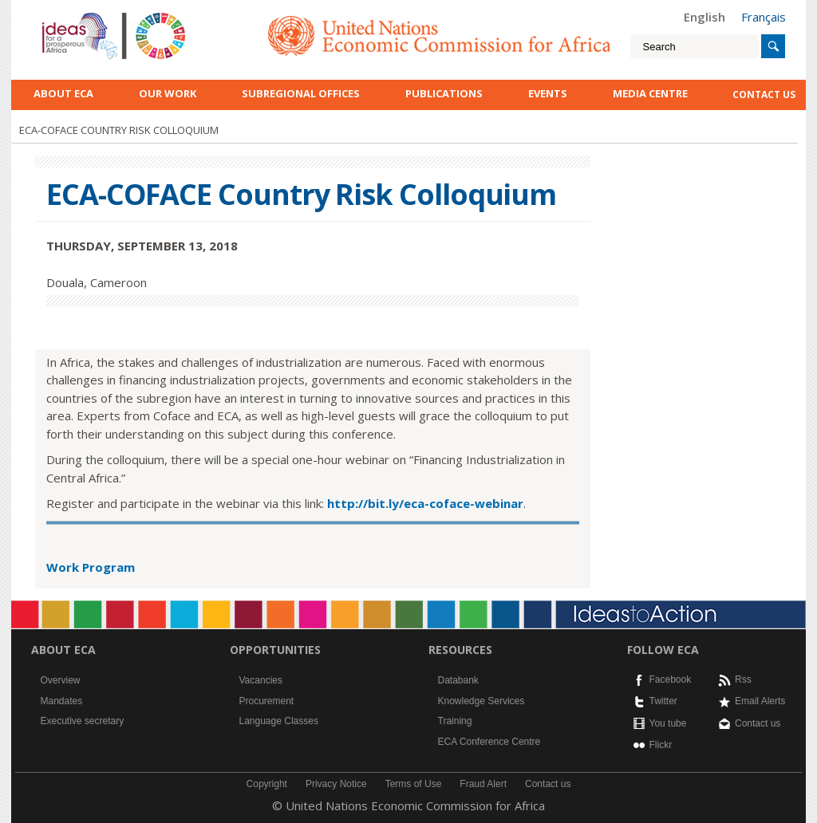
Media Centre (650, 93)
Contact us (757, 723)
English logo (64, 16)
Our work (167, 93)
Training (455, 721)
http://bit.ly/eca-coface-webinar (425, 503)
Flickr (661, 744)
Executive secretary (82, 721)
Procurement (266, 701)
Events (547, 93)
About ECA (63, 93)
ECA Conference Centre (489, 741)
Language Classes (278, 721)
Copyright (267, 784)
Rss (743, 679)
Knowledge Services (481, 701)
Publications (444, 93)
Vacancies (260, 680)
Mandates (62, 701)
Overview (61, 680)
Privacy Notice (336, 784)
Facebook (670, 679)
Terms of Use (413, 784)
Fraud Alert (483, 784)
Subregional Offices (301, 93)
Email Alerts (760, 701)
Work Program (90, 567)
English (704, 17)
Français (763, 17)
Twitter (663, 701)
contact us (763, 94)
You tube (668, 723)
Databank (458, 680)
